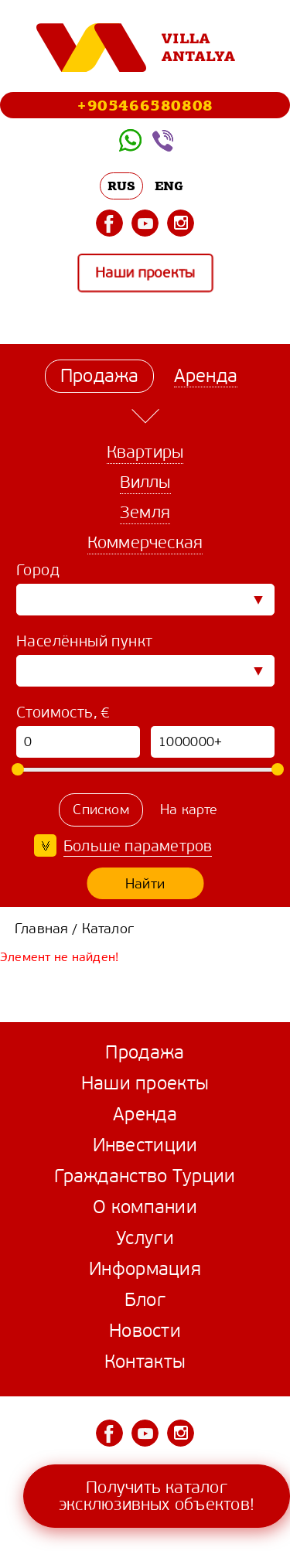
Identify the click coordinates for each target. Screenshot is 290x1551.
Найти (145, 883)
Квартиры (145, 452)
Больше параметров (137, 846)
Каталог (108, 928)
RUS (121, 185)
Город (38, 570)
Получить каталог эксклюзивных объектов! (156, 1496)
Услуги (145, 1238)
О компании (145, 1207)
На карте (189, 809)
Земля (145, 512)
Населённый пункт (84, 641)
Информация (145, 1269)
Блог (145, 1300)
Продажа (144, 1052)
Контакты (145, 1361)
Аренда (145, 1114)
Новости (145, 1330)
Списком (100, 809)
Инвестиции (145, 1145)
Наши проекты (144, 273)
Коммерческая (145, 542)
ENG (169, 185)
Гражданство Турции (144, 1176)
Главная (41, 928)
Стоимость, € (63, 712)
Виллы (145, 482)
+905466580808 (145, 104)
